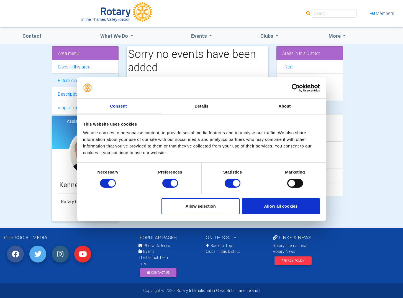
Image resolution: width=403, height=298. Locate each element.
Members (382, 13)
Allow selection (201, 206)
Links (142, 263)
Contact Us (158, 272)
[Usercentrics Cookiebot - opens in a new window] (295, 87)
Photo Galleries (154, 245)
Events (146, 251)
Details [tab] (202, 106)
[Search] (334, 13)
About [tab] (285, 106)
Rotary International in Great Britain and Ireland (216, 290)
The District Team (153, 257)
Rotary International (290, 245)
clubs (267, 36)
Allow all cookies (280, 206)
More (335, 36)
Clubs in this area (74, 67)
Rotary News (284, 251)
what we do (114, 36)
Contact (32, 36)
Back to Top (219, 245)
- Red (287, 67)
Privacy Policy (293, 261)
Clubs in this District (223, 251)
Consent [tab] (118, 106)
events (199, 36)
